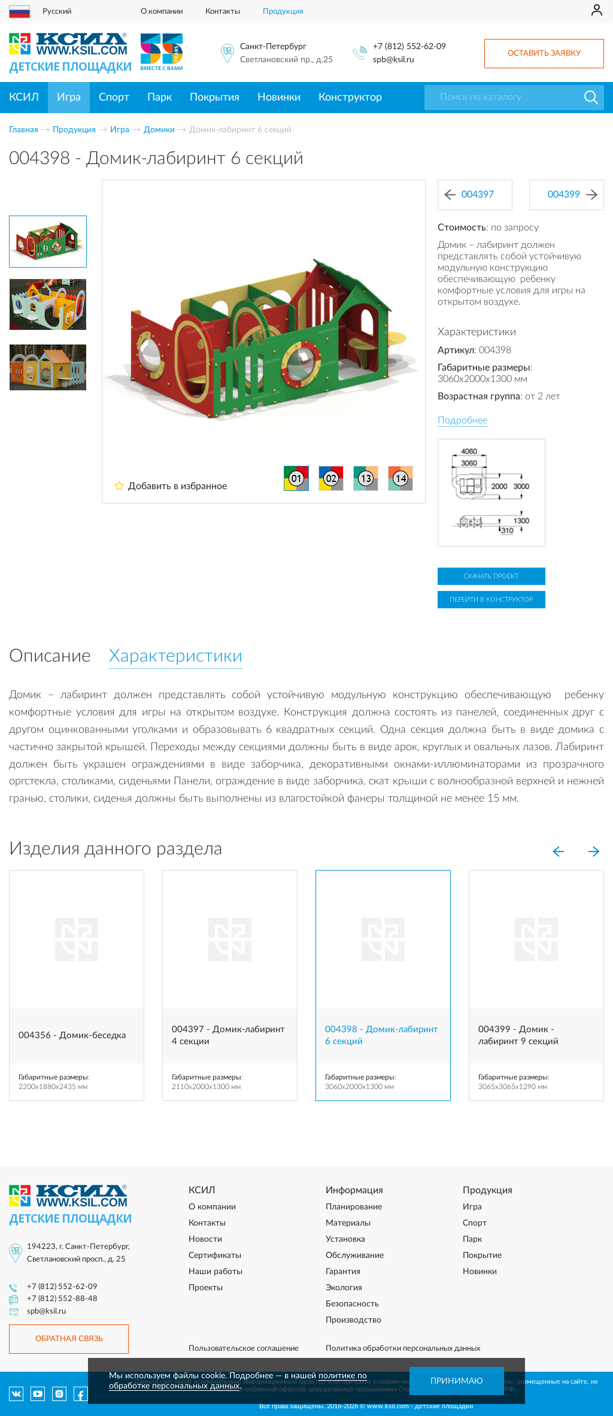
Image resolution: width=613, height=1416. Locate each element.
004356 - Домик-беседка (72, 1035)
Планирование (354, 1207)
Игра (69, 97)
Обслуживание (355, 1255)
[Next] (594, 851)
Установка (345, 1239)
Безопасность (352, 1304)
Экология (344, 1288)
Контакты (222, 12)
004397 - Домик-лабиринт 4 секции (228, 1035)
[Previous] (558, 851)
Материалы (348, 1223)
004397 (469, 195)
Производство (353, 1320)
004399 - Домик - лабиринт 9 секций (518, 1035)
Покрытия (214, 97)
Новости (205, 1239)
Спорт (114, 97)
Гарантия (343, 1272)
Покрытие (482, 1255)
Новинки (279, 97)
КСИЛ (24, 97)
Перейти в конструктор (491, 599)
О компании (162, 12)
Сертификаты (215, 1255)
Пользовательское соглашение (244, 1349)
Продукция (283, 12)
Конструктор (350, 97)
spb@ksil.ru (393, 60)
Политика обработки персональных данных (403, 1349)
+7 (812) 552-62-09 (409, 47)
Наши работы (215, 1272)
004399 (572, 195)
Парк (159, 97)
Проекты (206, 1288)
